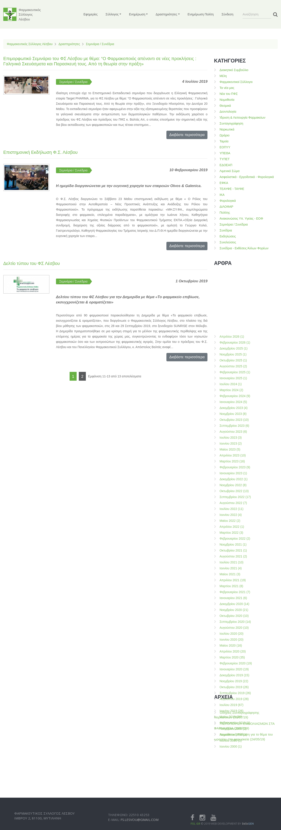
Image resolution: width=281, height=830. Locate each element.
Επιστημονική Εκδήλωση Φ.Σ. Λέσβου (40, 152)
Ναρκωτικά (227, 129)
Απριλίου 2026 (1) (232, 538)
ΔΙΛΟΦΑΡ (226, 206)
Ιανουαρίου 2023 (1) (233, 674)
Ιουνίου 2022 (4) (231, 716)
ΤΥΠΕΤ (225, 159)
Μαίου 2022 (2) (230, 722)
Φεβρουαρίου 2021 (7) (235, 793)
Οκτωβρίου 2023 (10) (234, 621)
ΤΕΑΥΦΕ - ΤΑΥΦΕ (232, 189)
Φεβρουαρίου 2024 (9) (235, 597)
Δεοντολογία (228, 111)
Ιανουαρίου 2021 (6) (233, 799)
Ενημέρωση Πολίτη (201, 14)
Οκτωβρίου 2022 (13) (234, 692)
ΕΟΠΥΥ (225, 147)
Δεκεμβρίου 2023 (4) (234, 609)
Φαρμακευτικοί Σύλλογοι (236, 82)
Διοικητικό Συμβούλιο (234, 70)
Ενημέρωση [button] (137, 14)
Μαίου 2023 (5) (230, 651)
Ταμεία (224, 141)
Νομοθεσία (227, 99)
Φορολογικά (228, 200)
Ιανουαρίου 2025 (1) (233, 579)
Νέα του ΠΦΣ (229, 93)
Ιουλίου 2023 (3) (231, 639)
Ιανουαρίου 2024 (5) (233, 603)
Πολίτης (225, 212)
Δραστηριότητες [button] (166, 14)
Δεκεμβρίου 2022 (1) (234, 680)
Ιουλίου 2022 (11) (231, 710)
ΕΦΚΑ (224, 183)
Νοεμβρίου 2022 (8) (233, 686)
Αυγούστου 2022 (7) (233, 704)
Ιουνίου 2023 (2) (231, 645)
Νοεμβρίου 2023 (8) (233, 615)
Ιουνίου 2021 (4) (231, 769)
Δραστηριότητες (69, 44)
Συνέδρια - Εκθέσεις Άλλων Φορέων (244, 248)
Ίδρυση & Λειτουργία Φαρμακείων (242, 117)
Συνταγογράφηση (231, 123)
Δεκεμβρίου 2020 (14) (234, 805)
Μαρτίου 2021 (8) (231, 787)
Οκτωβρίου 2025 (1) (233, 562)
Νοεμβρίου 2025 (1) (233, 556)
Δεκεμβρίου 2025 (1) (234, 550)
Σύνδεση (227, 14)
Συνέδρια (226, 230)
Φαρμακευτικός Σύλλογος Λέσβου (29, 44)
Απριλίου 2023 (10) (233, 657)
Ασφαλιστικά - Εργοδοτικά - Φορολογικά (247, 177)
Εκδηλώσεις (228, 236)
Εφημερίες (90, 14)
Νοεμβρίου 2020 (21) (234, 811)
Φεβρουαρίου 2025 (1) (235, 573)
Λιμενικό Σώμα (230, 171)
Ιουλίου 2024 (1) (231, 585)
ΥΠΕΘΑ (225, 153)
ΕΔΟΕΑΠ (226, 165)
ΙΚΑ (222, 194)
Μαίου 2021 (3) (230, 775)
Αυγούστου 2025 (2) (233, 567)
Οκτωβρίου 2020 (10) (234, 817)
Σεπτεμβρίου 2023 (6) (234, 627)
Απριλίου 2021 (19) (233, 781)
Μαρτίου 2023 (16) (232, 663)
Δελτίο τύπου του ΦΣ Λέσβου (31, 263)
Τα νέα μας (227, 88)
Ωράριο (224, 135)
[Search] (257, 14)
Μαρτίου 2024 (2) (231, 591)
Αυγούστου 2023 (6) (233, 633)
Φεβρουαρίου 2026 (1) (235, 544)
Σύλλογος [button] (112, 14)
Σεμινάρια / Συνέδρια (100, 44)
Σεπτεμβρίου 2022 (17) (235, 698)
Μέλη (223, 76)
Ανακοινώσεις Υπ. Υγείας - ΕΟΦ (241, 218)
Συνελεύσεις (228, 242)
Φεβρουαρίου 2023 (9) (235, 668)
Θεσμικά (225, 105)
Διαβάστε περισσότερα (187, 135)
